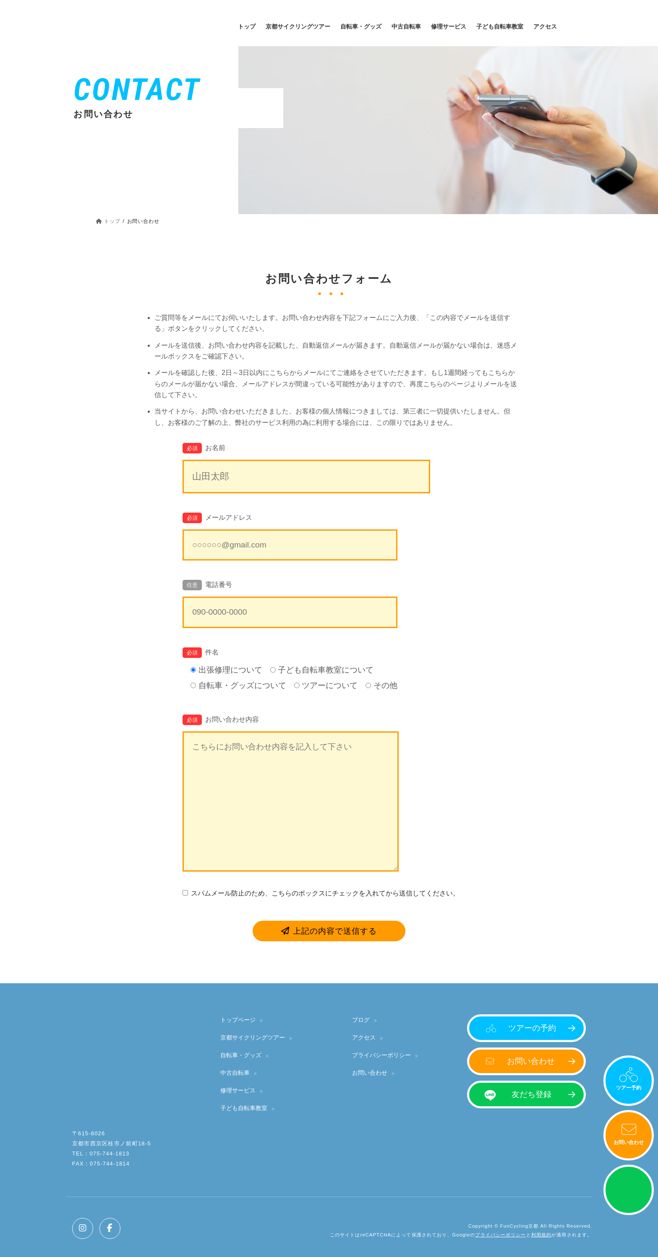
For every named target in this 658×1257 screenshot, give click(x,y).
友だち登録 (531, 1094)
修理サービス (238, 1090)
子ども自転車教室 (243, 1108)
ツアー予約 (628, 1088)
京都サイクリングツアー (252, 1037)
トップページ (238, 1019)
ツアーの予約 (532, 1028)
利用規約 (541, 1234)
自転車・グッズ (240, 1055)
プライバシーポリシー (381, 1055)
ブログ (361, 1019)
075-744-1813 (109, 1153)
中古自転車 (235, 1072)
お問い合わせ (629, 1142)
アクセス (364, 1037)
